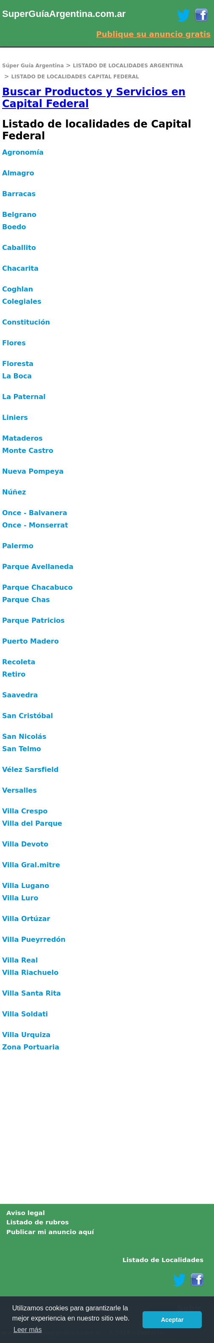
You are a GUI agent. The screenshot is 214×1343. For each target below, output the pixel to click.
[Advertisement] (107, 1131)
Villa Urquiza (26, 1035)
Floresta (17, 364)
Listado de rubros (37, 1222)
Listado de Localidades (162, 1260)
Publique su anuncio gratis (153, 34)
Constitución (26, 322)
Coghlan (17, 289)
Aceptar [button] (172, 1319)
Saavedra (20, 695)
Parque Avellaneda (38, 567)
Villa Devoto (25, 844)
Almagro (18, 173)
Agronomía (23, 152)
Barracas (19, 194)
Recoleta (18, 662)
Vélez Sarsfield (30, 770)
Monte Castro (27, 451)
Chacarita (20, 268)
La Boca (17, 376)
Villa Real (20, 960)
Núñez (14, 492)
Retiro (13, 674)
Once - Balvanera (34, 513)
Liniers (15, 417)
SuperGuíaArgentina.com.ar (64, 13)
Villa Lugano (25, 886)
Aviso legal (25, 1213)
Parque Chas (26, 600)
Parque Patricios (33, 620)
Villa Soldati (25, 1014)
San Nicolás (24, 737)
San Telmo (21, 749)
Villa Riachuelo (30, 972)
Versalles (19, 790)
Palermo (17, 546)
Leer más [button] (28, 1329)
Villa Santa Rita (31, 993)
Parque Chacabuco (37, 587)
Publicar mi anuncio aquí (50, 1232)
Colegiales (21, 301)
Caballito (19, 248)
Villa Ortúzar (26, 919)
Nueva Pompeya (32, 471)
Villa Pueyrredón (34, 939)
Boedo (14, 227)
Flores (14, 343)
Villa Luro (20, 898)
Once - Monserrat (35, 525)
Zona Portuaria (30, 1047)
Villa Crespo (24, 811)
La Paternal (24, 397)
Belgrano (19, 215)
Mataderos (22, 438)
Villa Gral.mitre (31, 865)
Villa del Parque (32, 823)
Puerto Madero (30, 641)
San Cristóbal (27, 716)
